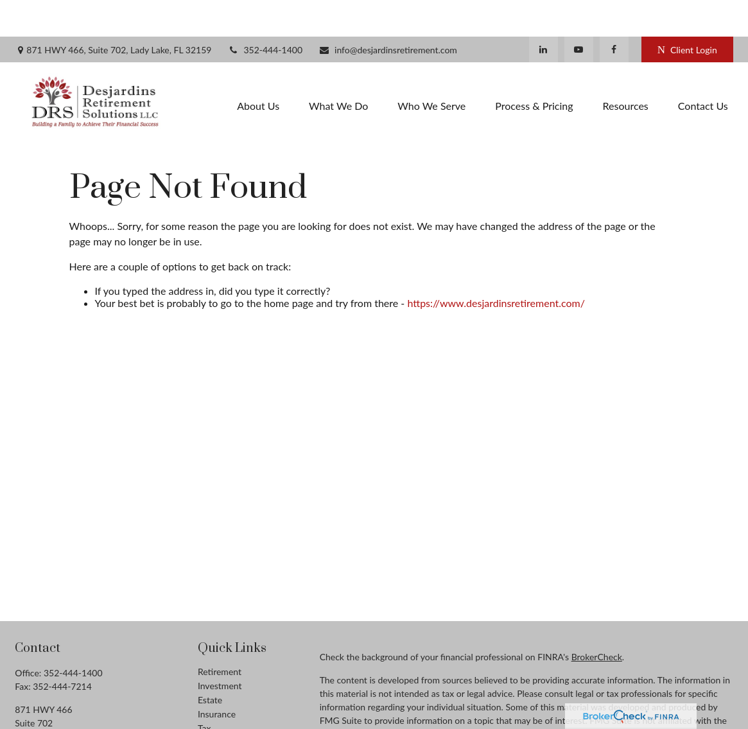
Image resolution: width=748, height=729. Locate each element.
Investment (220, 649)
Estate (210, 663)
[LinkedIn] (543, 13)
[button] (258, 68)
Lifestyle (214, 719)
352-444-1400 (264, 13)
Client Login (687, 13)
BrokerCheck (596, 620)
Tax (204, 691)
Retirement (219, 634)
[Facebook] (614, 13)
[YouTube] (578, 13)
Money (211, 705)
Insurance (217, 677)
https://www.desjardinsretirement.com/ (496, 266)
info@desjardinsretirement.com (387, 13)
